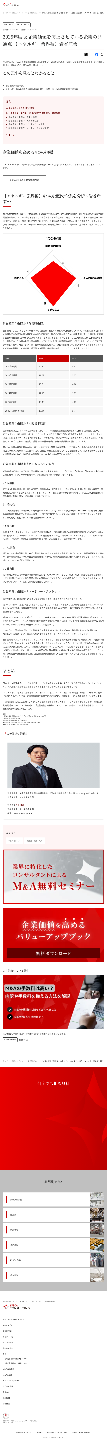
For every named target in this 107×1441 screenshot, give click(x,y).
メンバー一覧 (8, 1342)
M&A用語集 (7, 1375)
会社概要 (6, 1403)
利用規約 (40, 1432)
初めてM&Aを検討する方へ (13, 1319)
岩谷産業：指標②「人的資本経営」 (24, 120)
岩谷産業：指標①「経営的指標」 (23, 117)
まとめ (11, 135)
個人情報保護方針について (25, 1432)
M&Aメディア (18, 13)
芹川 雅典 (19, 804)
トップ (5, 13)
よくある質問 (8, 1386)
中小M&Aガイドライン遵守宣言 (80, 1432)
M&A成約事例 (8, 1369)
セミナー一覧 (8, 1337)
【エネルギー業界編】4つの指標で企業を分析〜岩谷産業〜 (35, 112)
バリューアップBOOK (11, 1380)
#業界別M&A (14, 840)
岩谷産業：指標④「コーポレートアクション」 (29, 127)
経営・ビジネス (23, 24)
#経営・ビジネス (34, 840)
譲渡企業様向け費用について (15, 1358)
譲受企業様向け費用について (15, 1363)
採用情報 (6, 1398)
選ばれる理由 (8, 1348)
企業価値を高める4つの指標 (21, 107)
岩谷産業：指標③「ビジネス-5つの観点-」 (27, 124)
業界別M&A (32, 13)
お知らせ (6, 1392)
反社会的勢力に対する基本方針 (56, 1432)
